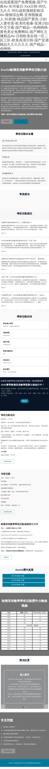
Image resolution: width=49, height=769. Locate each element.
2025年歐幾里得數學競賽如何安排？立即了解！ (19, 241)
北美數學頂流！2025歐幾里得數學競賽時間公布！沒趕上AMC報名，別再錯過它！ (23, 295)
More (3, 233)
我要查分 (6, 557)
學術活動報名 (21, 121)
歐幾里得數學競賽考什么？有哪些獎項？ (16, 222)
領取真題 (6, 121)
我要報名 (24, 401)
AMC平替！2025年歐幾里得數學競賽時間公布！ (19, 277)
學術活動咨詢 (8, 751)
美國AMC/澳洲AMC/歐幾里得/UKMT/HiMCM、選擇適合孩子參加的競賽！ (23, 259)
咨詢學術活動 (8, 461)
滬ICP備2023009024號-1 (33, 763)
